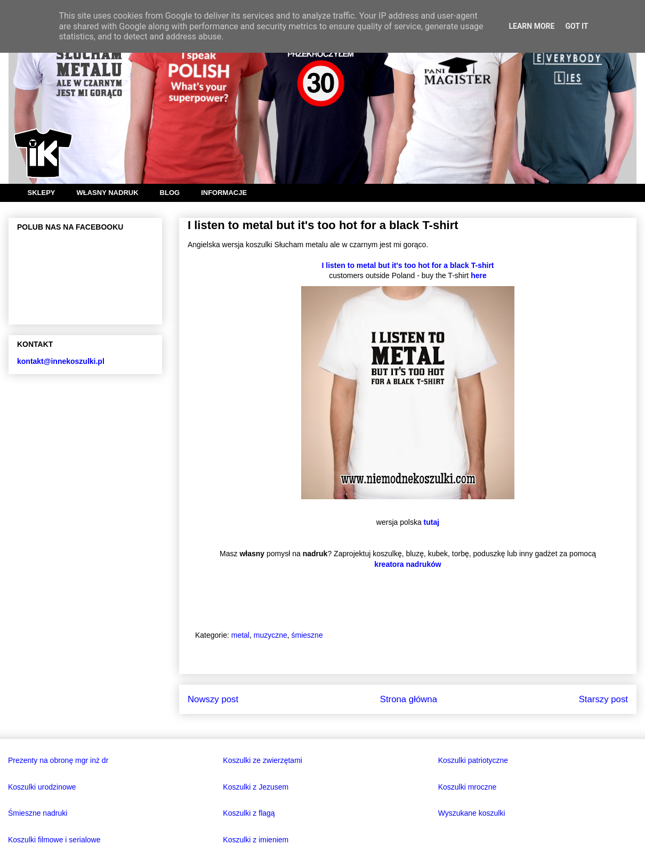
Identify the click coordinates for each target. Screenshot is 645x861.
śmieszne (307, 635)
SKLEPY (41, 193)
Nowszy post (213, 699)
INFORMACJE (224, 193)
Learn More (531, 26)
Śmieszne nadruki (37, 813)
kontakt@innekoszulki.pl (60, 361)
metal (240, 635)
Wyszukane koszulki (471, 813)
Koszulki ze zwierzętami (262, 760)
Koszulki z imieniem (255, 839)
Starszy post (603, 699)
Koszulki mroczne (467, 787)
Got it (576, 26)
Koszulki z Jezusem (255, 787)
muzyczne (270, 635)
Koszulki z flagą (249, 813)
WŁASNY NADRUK (108, 193)
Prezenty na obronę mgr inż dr (58, 760)
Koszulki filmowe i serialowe (54, 839)
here (479, 275)
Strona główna (408, 699)
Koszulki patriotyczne (473, 760)
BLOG (170, 193)
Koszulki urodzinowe (42, 787)
